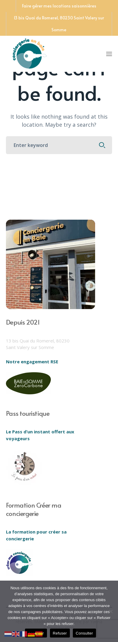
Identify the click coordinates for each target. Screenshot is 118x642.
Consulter (84, 633)
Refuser (60, 633)
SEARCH (102, 145)
